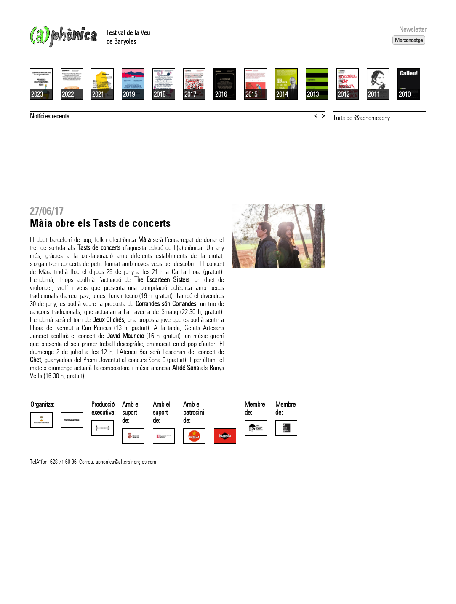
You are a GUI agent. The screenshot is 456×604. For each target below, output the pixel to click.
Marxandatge (409, 40)
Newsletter (412, 29)
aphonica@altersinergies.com (126, 594)
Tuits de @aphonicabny (361, 218)
